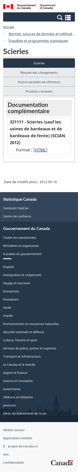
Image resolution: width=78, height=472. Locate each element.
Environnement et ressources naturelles (31, 324)
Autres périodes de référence (39, 82)
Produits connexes (39, 91)
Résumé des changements (39, 72)
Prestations (11, 299)
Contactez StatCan (15, 208)
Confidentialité (13, 462)
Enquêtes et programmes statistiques (38, 40)
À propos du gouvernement (22, 254)
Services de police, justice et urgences (29, 348)
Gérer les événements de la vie (24, 413)
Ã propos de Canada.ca (20, 446)
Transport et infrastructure (22, 356)
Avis (6, 454)
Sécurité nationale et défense (23, 332)
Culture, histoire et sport (20, 340)
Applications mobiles (17, 438)
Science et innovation (18, 381)
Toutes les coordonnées (19, 238)
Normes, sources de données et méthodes (42, 34)
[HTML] (40, 150)
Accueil (8, 27)
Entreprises (11, 291)
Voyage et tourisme (16, 283)
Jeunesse (9, 405)
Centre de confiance (17, 216)
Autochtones (12, 389)
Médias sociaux (14, 430)
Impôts (8, 316)
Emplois (8, 267)
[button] (39, 17)
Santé (7, 308)
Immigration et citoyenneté (22, 275)
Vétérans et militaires (18, 397)
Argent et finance (15, 373)
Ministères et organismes (21, 246)
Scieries (39, 63)
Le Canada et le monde (19, 365)
